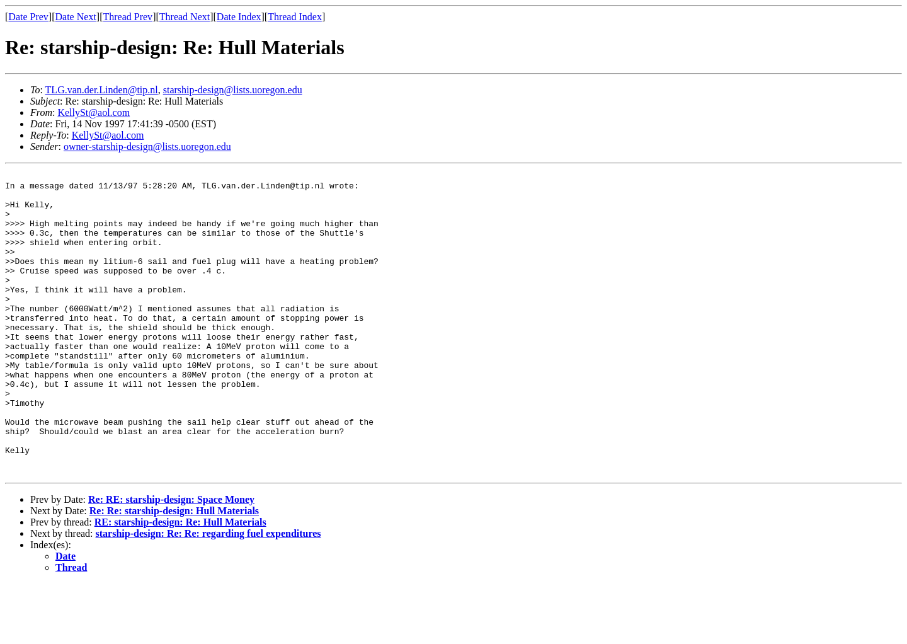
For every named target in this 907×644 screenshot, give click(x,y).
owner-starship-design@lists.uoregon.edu (147, 146)
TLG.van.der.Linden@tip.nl (101, 89)
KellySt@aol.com (93, 112)
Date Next (75, 16)
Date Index (239, 16)
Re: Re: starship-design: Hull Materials (174, 571)
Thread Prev (127, 16)
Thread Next (184, 16)
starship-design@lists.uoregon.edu (232, 89)
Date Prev (28, 16)
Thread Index (295, 16)
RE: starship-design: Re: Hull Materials (180, 582)
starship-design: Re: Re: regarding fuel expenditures (208, 594)
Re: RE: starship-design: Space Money (171, 560)
